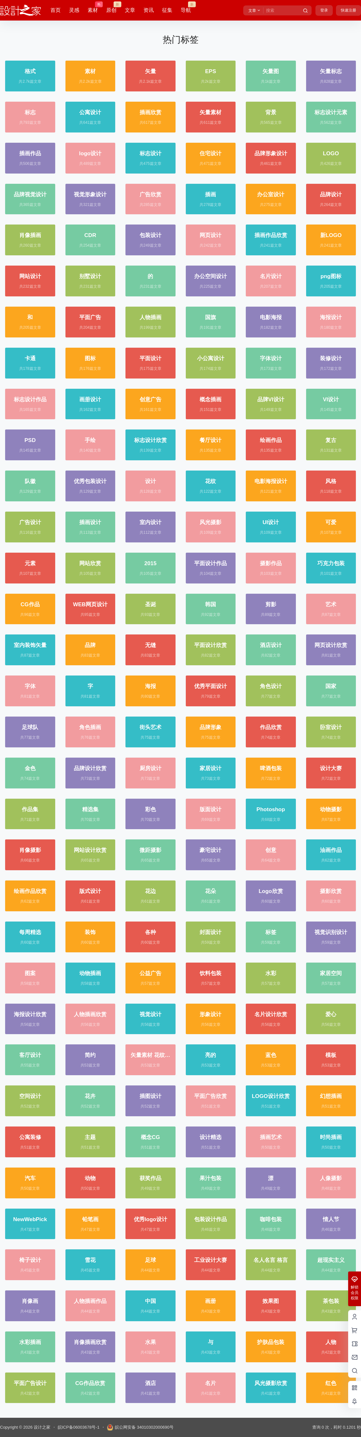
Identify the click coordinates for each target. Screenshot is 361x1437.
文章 (130, 10)
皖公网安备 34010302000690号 (140, 1427)
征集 (167, 10)
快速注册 (348, 10)
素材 (93, 7)
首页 (55, 10)
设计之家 (41, 1427)
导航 (186, 7)
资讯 (148, 10)
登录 (324, 10)
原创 (111, 7)
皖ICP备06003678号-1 (78, 1427)
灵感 (74, 10)
